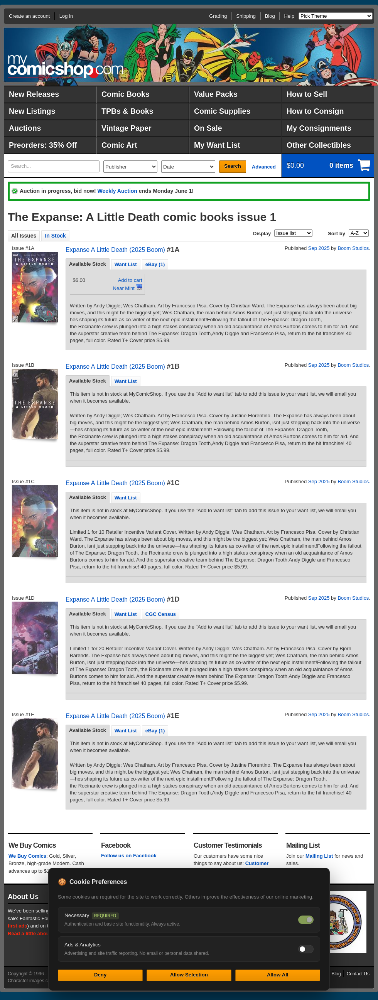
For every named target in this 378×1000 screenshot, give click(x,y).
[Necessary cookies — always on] (306, 920)
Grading (218, 16)
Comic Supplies (222, 111)
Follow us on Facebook (129, 855)
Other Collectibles (319, 145)
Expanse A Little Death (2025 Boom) (115, 249)
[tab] (88, 264)
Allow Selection (189, 975)
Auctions (25, 128)
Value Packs (216, 94)
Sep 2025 (319, 248)
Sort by (336, 233)
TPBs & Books (127, 111)
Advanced (264, 166)
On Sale (208, 128)
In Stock (55, 236)
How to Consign (315, 111)
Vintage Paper (126, 128)
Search (232, 166)
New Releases (34, 94)
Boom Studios (353, 248)
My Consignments (319, 128)
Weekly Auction (117, 191)
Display (262, 233)
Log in (66, 16)
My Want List (217, 145)
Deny (100, 975)
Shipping (246, 16)
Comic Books (125, 94)
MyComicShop (65, 66)
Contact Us (358, 973)
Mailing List (319, 856)
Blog (270, 16)
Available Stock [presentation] (87, 264)
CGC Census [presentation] (160, 614)
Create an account (29, 16)
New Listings (32, 111)
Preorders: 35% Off (43, 145)
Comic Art (119, 145)
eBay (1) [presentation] (155, 264)
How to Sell (307, 94)
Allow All (278, 975)
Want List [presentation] (126, 264)
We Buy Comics (27, 856)
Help (289, 16)
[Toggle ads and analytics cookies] (306, 949)
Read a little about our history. (43, 933)
